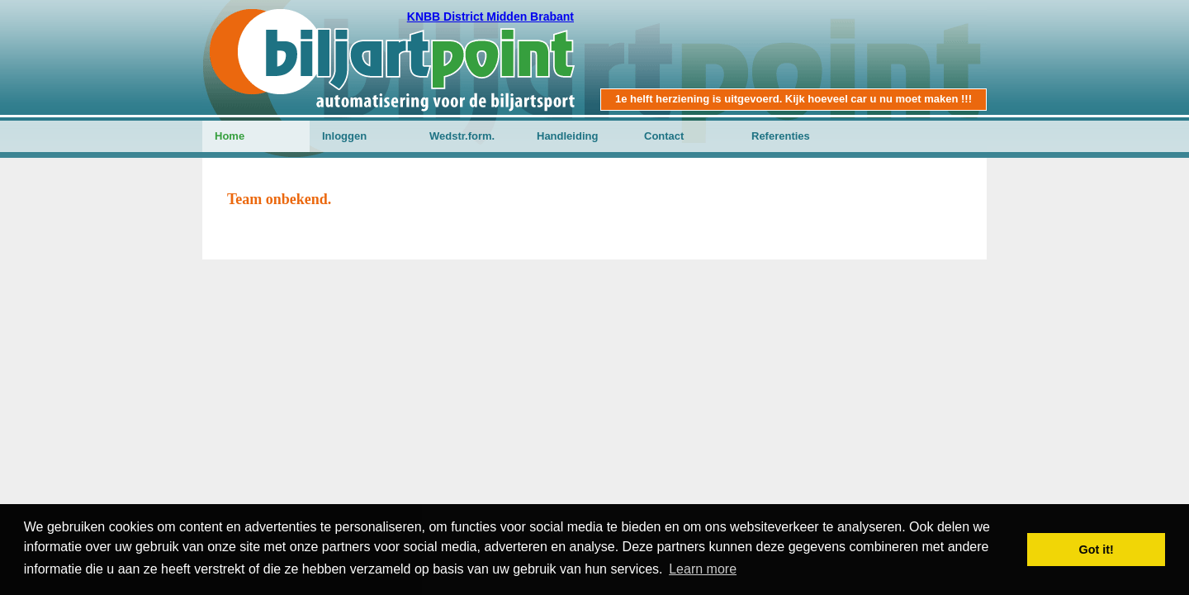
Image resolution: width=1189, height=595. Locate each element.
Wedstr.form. (462, 136)
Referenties (780, 136)
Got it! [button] (1096, 549)
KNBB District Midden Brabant (490, 16)
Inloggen (344, 136)
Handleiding (567, 136)
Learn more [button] (703, 569)
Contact (664, 136)
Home (229, 136)
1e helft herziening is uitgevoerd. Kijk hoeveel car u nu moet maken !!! (793, 99)
